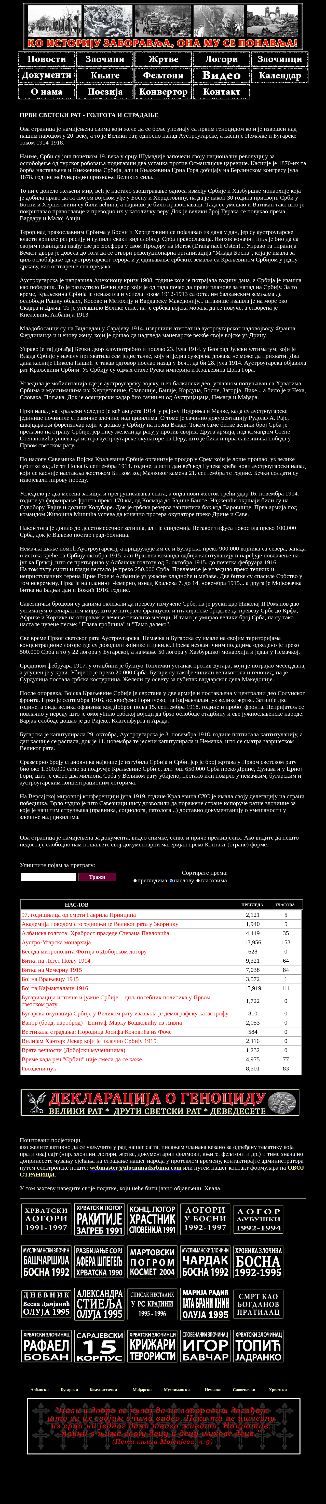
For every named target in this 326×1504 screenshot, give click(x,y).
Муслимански (177, 1390)
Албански (40, 1390)
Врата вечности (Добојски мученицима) (74, 1050)
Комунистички (103, 1390)
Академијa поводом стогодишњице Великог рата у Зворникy (100, 924)
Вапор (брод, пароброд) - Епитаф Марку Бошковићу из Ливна (102, 1022)
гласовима (213, 880)
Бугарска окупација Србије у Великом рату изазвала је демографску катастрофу (125, 1013)
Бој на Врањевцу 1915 (50, 979)
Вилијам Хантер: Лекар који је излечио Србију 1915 (89, 1041)
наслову (184, 880)
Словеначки (244, 1390)
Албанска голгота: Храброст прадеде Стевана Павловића (95, 933)
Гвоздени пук (39, 1068)
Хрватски (278, 1390)
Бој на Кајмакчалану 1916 (55, 988)
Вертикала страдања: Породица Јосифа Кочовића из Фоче (97, 1031)
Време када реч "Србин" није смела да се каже (82, 1059)
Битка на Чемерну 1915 (52, 969)
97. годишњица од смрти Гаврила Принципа (79, 914)
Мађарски (142, 1390)
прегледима (152, 880)
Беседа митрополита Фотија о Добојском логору (84, 951)
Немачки (213, 1390)
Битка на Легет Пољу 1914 (56, 960)
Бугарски (69, 1390)
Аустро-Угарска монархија (56, 942)
